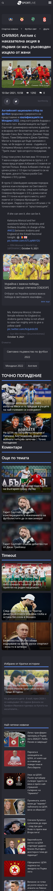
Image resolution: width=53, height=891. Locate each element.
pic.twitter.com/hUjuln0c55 (22, 329)
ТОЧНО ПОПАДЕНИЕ (22, 375)
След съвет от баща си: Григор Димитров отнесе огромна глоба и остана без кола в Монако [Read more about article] (24, 614)
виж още (45, 301)
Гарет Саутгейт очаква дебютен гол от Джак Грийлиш (25, 545)
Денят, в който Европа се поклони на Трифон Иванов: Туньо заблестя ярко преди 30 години (25, 688)
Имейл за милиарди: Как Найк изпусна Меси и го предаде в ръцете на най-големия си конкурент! (26, 406)
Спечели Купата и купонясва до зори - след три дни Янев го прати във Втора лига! (37, 820)
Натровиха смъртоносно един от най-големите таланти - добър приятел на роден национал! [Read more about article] (24, 584)
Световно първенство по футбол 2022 (27, 354)
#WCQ (11, 230)
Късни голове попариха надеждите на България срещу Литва (25, 487)
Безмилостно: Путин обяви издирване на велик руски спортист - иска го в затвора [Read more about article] (25, 643)
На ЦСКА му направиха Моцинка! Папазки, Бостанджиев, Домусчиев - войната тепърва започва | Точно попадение (25, 437)
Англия (32, 365)
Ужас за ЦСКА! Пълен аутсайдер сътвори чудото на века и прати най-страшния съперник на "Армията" (37, 781)
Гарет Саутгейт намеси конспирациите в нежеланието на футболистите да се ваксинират (24, 515)
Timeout (9, 555)
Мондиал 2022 (14, 365)
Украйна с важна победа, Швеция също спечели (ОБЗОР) (27, 285)
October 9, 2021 (30, 248)
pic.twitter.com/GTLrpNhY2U (23, 240)
